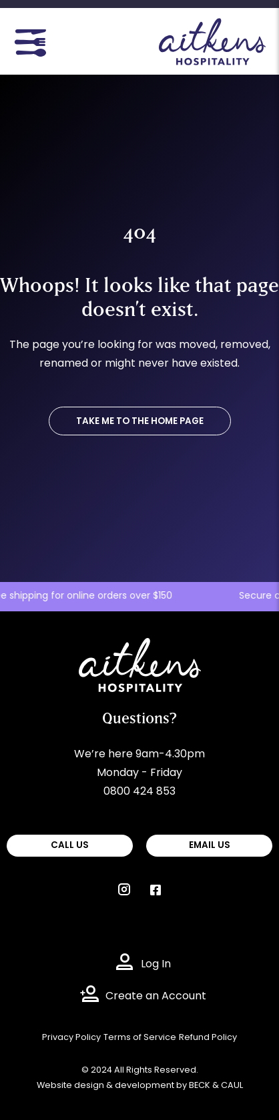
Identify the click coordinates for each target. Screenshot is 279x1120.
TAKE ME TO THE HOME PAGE (140, 421)
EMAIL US (209, 845)
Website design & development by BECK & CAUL (140, 1085)
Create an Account (155, 996)
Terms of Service (139, 1037)
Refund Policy (208, 1037)
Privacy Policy (71, 1037)
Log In (156, 964)
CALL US (70, 845)
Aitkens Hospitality (127, 647)
